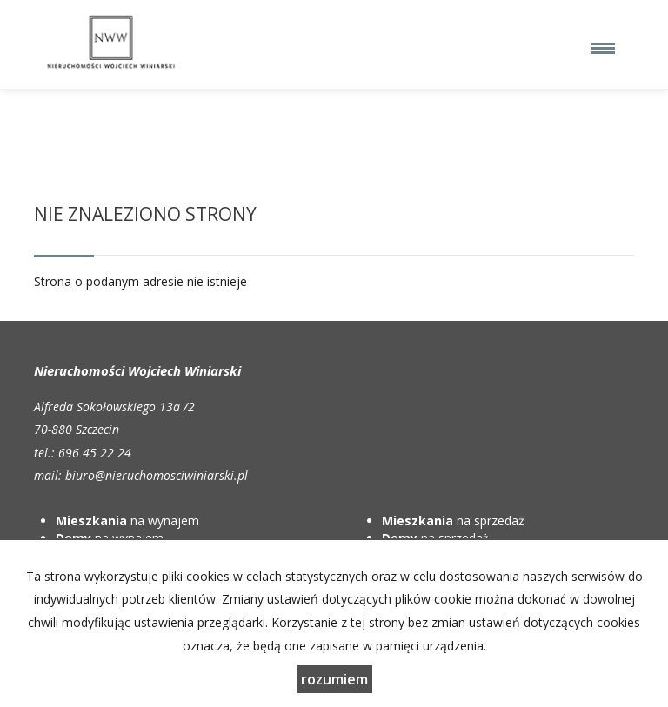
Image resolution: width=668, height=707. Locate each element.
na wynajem (127, 520)
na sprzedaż (453, 520)
